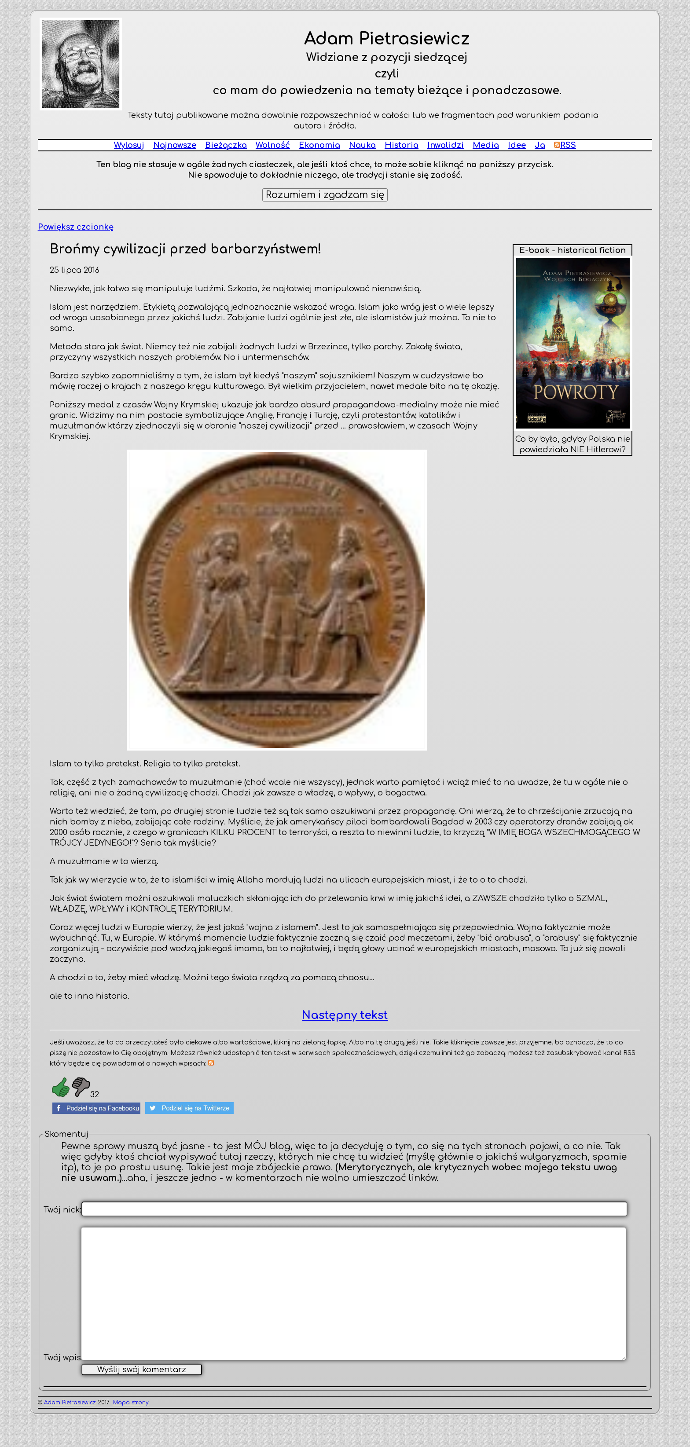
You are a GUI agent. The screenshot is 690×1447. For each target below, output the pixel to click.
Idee (517, 145)
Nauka (362, 145)
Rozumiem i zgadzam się (325, 195)
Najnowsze (174, 145)
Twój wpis (62, 1386)
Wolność (273, 145)
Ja (540, 145)
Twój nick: (62, 1209)
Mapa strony (131, 1432)
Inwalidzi (445, 145)
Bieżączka (226, 145)
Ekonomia (319, 145)
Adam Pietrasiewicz (70, 1432)
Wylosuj (129, 145)
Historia (401, 145)
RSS (565, 145)
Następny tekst (345, 1015)
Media (486, 145)
